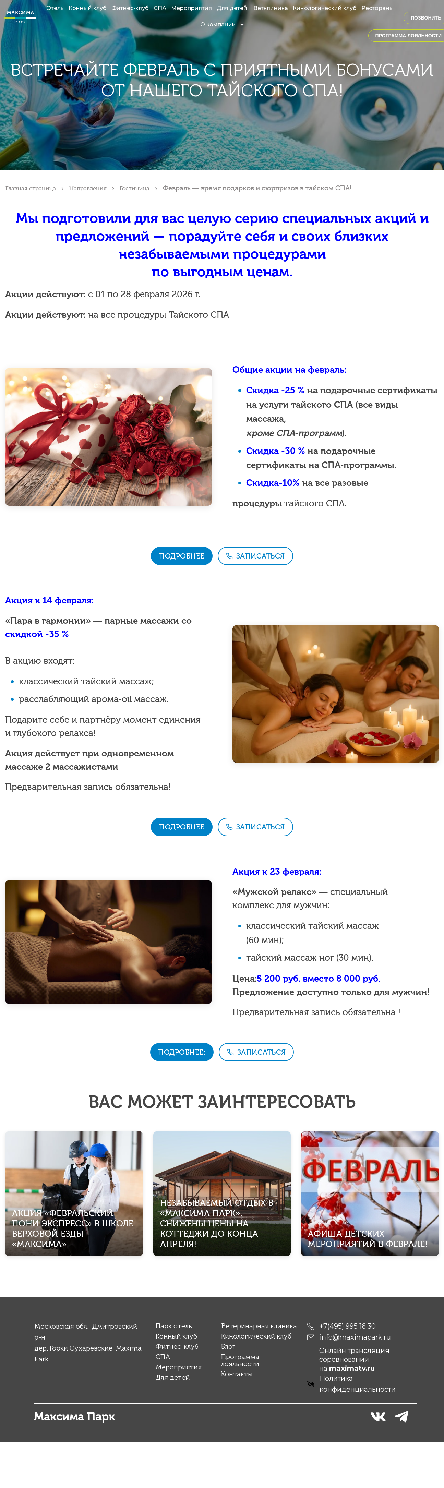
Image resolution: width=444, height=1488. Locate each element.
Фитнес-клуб (130, 8)
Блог (228, 1393)
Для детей (233, 8)
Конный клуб (88, 8)
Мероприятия (191, 8)
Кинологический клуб (325, 8)
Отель (55, 8)
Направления (99, 188)
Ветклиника (270, 8)
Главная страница (34, 188)
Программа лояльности (240, 1406)
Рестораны (377, 8)
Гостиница (151, 188)
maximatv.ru (352, 1415)
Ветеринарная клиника (259, 1372)
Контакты (237, 1420)
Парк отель (174, 1372)
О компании (222, 25)
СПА (160, 8)
